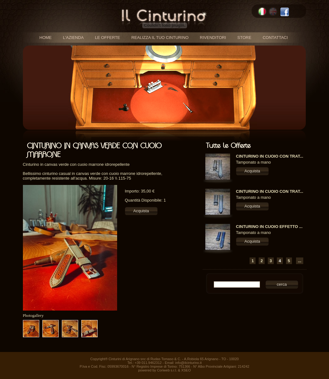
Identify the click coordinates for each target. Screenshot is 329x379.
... (299, 260)
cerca (282, 284)
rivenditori (213, 37)
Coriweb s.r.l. (167, 370)
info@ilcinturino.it (188, 363)
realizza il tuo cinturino (160, 37)
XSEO (186, 370)
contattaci (275, 37)
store (244, 37)
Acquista (141, 210)
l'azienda (73, 37)
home (46, 37)
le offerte (107, 37)
